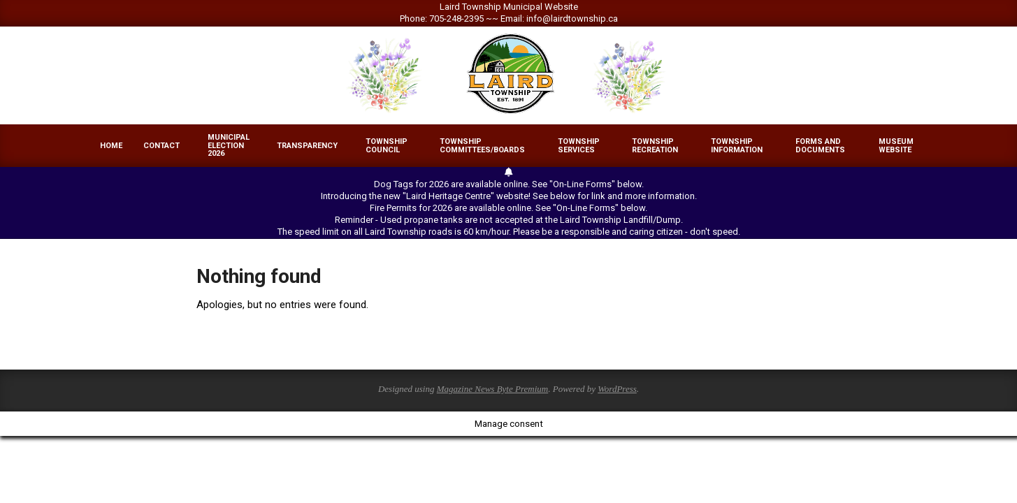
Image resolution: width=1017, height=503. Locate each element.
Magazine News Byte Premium (492, 389)
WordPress (617, 389)
